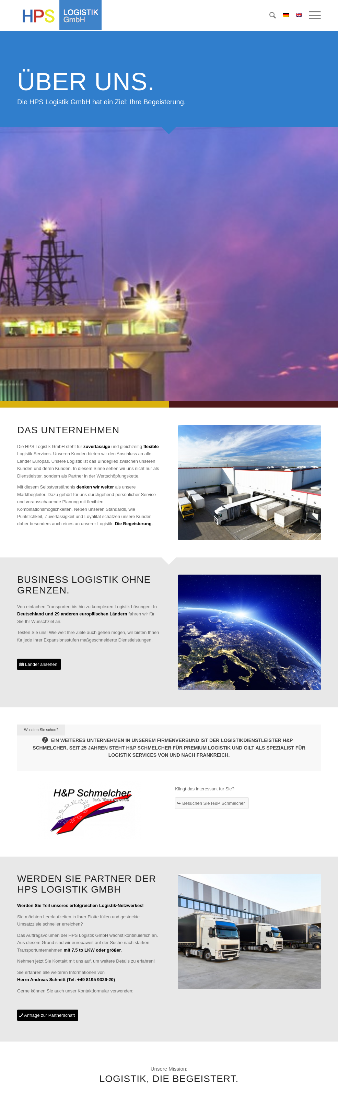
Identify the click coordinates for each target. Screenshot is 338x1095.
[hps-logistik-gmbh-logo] (59, 15)
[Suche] (269, 15)
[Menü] (311, 15)
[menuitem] (269, 15)
